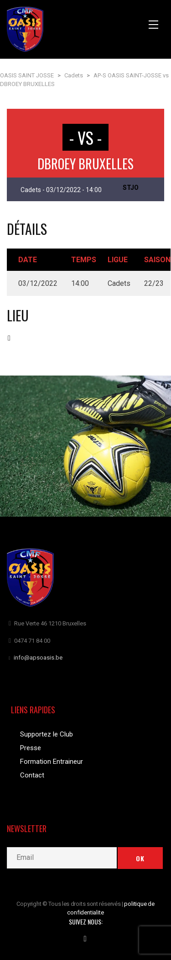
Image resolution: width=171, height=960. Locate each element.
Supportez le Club (46, 734)
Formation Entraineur (51, 761)
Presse (30, 748)
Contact (32, 775)
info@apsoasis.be (38, 657)
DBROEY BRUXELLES (85, 163)
